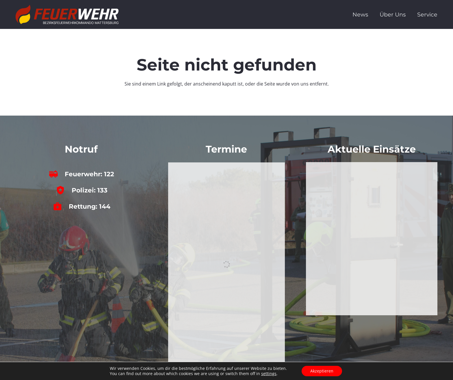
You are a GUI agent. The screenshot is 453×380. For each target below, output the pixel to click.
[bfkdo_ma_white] (67, 14)
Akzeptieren (321, 371)
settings (268, 373)
